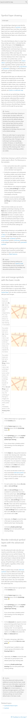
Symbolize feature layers (11, 705)
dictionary (17, 240)
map (3, 234)
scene (3, 236)
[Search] (26, 2)
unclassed (12, 238)
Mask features (13, 254)
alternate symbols (19, 472)
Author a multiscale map (16, 90)
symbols (18, 27)
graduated (6, 68)
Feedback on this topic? (20, 717)
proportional (22, 66)
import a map (19, 263)
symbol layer (5, 292)
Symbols (6, 708)
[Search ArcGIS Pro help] (12, 2)
